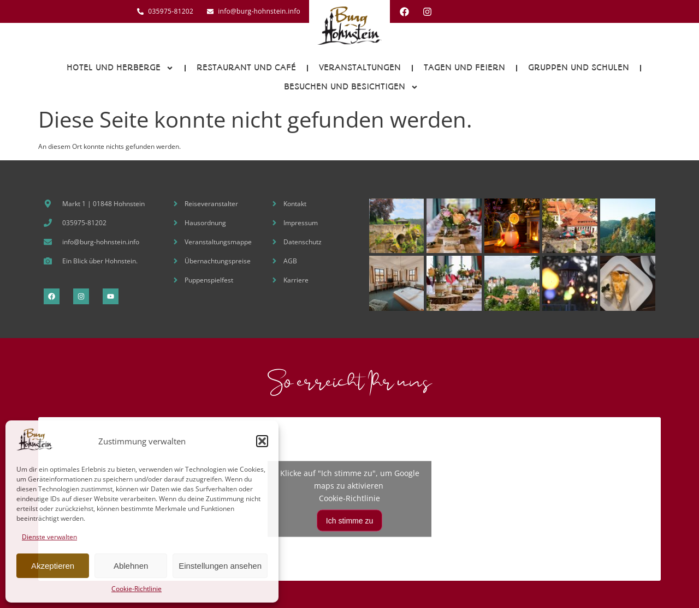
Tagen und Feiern (464, 68)
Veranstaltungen (360, 68)
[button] (262, 441)
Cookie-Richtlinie (136, 588)
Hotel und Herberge (120, 68)
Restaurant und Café (246, 68)
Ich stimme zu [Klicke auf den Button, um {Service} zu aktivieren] (349, 520)
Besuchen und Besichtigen (351, 87)
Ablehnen (131, 565)
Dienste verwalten (49, 536)
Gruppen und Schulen (578, 68)
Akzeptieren (52, 565)
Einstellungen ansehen (220, 565)
